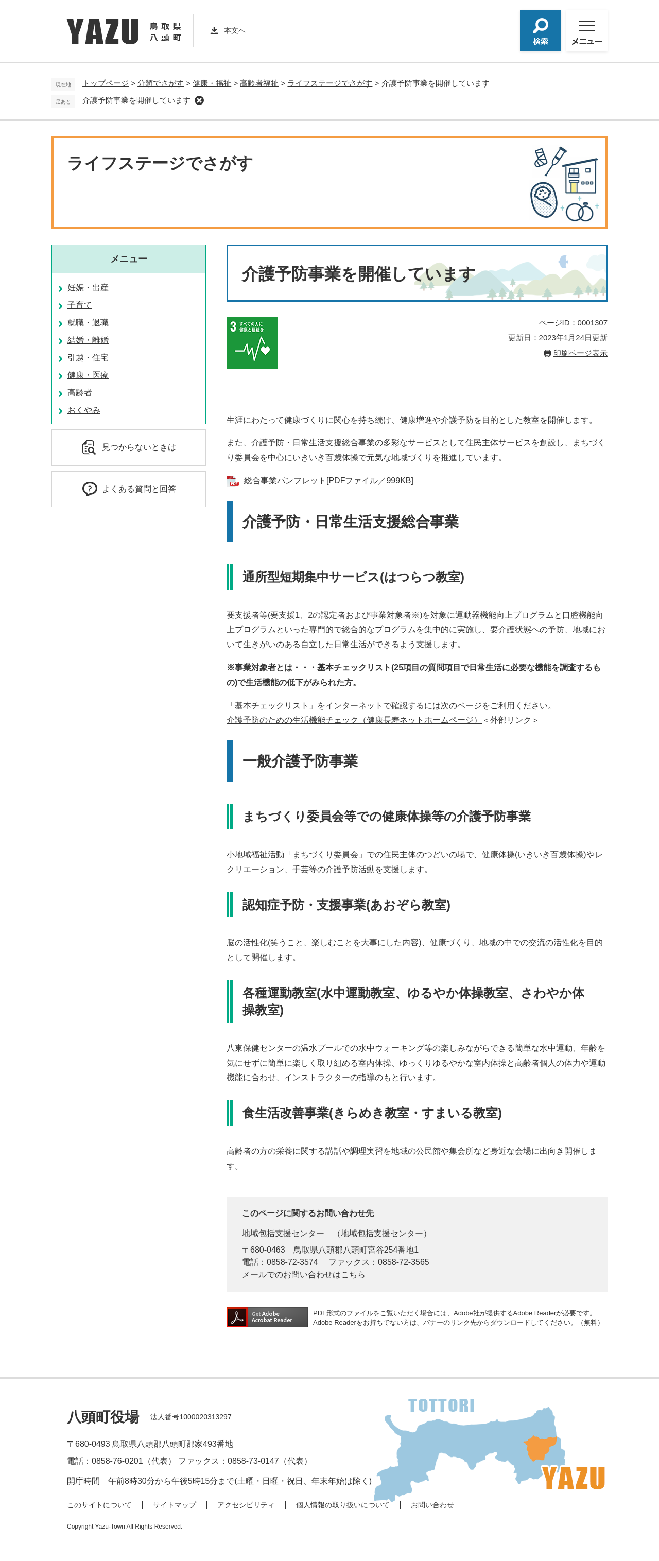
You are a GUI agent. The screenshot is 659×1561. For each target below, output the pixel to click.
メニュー (128, 259)
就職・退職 (88, 322)
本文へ (235, 30)
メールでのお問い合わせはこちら (304, 1274)
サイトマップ (174, 1505)
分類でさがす (160, 83)
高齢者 (79, 392)
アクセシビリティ (246, 1505)
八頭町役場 (103, 1417)
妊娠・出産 (88, 287)
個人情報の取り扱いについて (343, 1505)
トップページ (105, 83)
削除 (199, 100)
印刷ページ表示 (580, 353)
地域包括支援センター (283, 1233)
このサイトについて (99, 1505)
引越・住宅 (88, 357)
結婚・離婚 (88, 340)
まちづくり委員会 (325, 854)
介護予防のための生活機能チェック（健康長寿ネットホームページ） (354, 720)
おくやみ (83, 410)
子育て (79, 305)
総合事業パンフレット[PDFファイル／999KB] (328, 480)
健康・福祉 (212, 83)
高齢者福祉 (259, 83)
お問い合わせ (432, 1505)
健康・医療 (88, 375)
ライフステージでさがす (329, 83)
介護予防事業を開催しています (136, 100)
